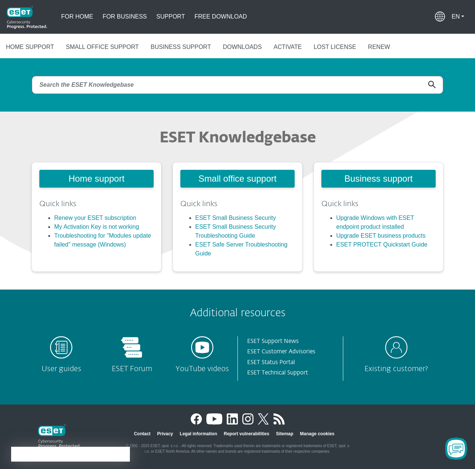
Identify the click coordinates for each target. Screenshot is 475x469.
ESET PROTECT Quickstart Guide (382, 244)
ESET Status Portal (271, 362)
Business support (181, 47)
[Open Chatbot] (456, 448)
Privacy (165, 433)
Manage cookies (317, 433)
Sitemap (285, 433)
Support (170, 16)
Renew (379, 47)
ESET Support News (273, 341)
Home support (30, 47)
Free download (220, 16)
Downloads (242, 47)
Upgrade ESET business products (381, 235)
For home (77, 16)
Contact (142, 433)
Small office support (102, 47)
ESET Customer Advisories (281, 351)
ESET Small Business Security (235, 218)
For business (125, 16)
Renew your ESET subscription (95, 218)
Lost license (335, 47)
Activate (287, 47)
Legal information (198, 433)
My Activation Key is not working (96, 227)
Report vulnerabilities (246, 433)
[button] (458, 16)
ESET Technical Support (277, 373)
